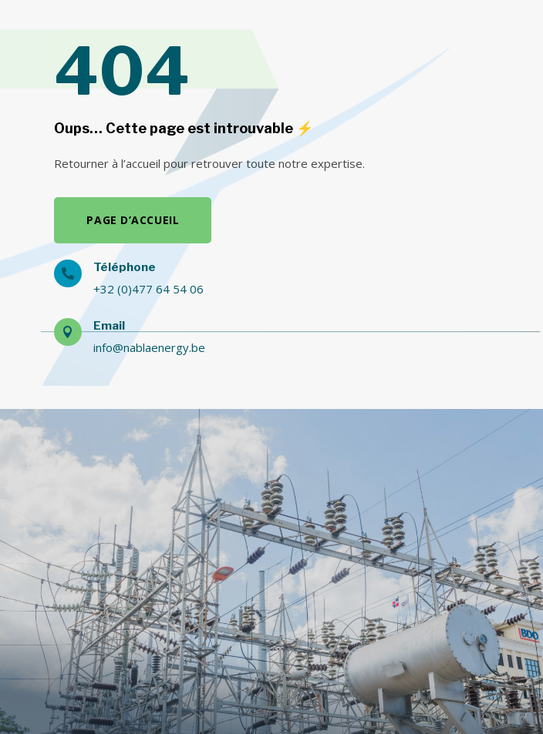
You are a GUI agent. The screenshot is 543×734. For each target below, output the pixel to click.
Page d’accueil (132, 220)
